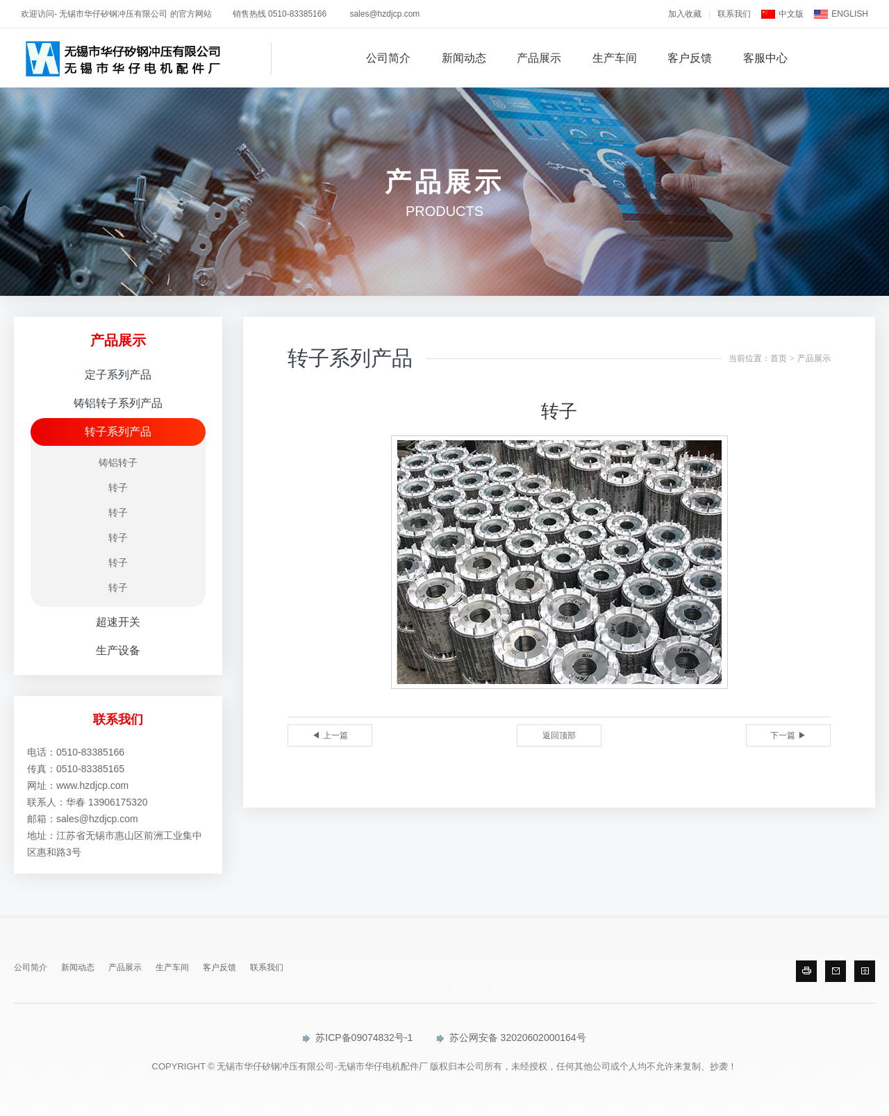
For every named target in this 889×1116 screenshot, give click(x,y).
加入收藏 (684, 14)
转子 (118, 487)
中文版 (791, 14)
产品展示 (539, 58)
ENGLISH (849, 14)
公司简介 (388, 58)
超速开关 (118, 622)
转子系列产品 (118, 432)
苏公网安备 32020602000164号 (511, 1037)
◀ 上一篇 (329, 735)
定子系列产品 (118, 375)
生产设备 (118, 650)
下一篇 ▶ (788, 735)
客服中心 (765, 58)
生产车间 (614, 58)
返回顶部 (559, 735)
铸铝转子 (118, 462)
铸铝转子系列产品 (118, 403)
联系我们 (734, 14)
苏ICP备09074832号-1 (358, 1037)
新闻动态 (464, 58)
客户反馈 (689, 58)
